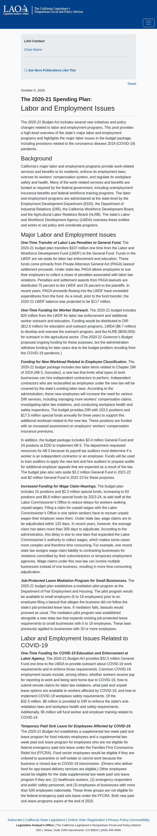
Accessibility (140, 820)
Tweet (131, 83)
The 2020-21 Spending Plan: (56, 99)
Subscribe (15, 820)
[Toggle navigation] (149, 23)
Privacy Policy (118, 820)
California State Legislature (45, 820)
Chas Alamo (33, 49)
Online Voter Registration (86, 820)
